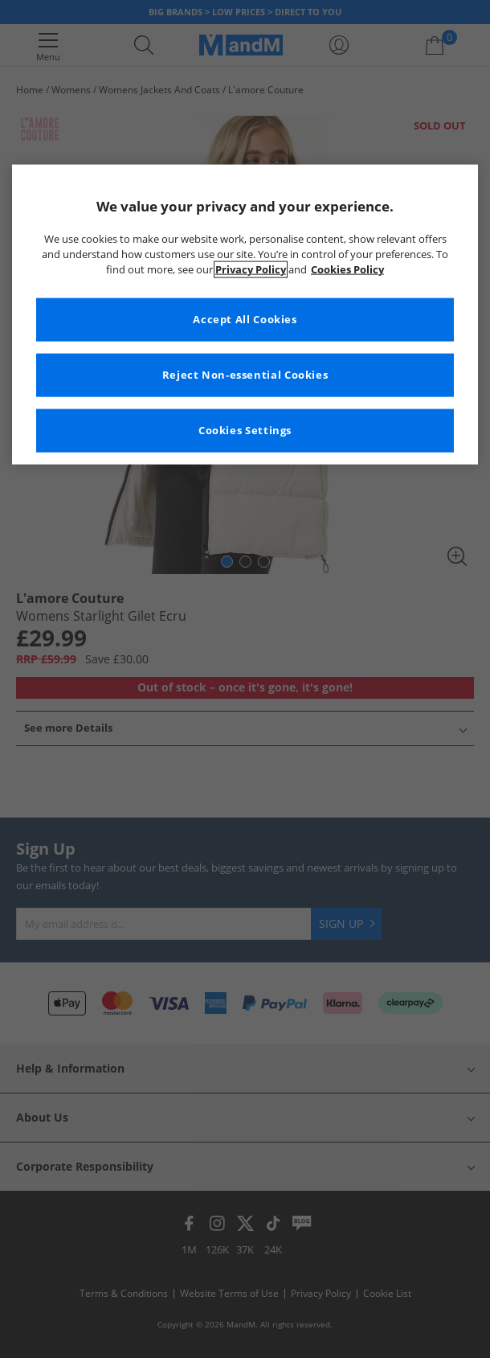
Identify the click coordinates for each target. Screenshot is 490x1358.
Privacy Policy (250, 269)
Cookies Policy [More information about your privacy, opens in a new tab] (347, 269)
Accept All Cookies (244, 319)
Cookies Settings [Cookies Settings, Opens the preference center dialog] (245, 430)
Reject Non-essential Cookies (245, 374)
